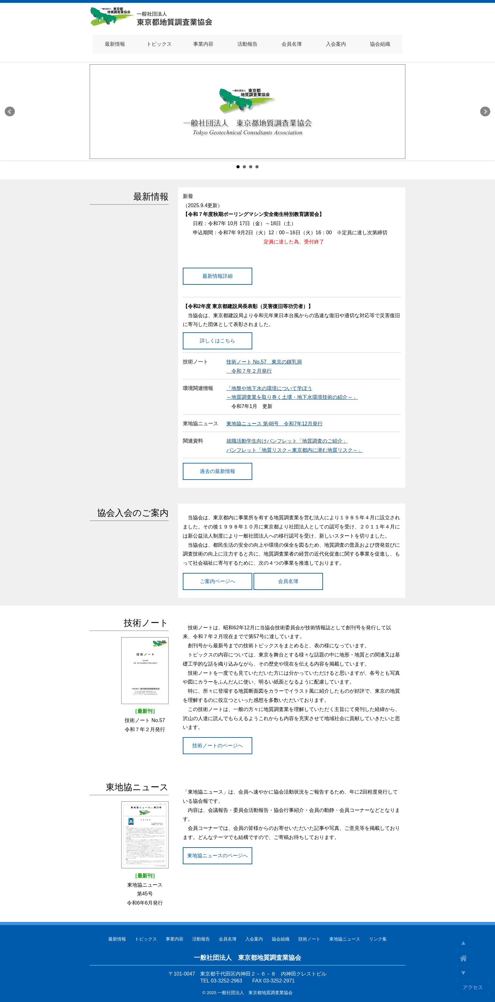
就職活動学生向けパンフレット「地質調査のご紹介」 (287, 441)
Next (485, 112)
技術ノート (309, 938)
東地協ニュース (344, 938)
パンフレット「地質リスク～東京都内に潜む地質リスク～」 (294, 450)
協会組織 (280, 938)
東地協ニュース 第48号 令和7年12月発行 (274, 423)
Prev (10, 112)
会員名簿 (227, 938)
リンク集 (378, 938)
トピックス (146, 938)
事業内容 (174, 938)
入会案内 (254, 938)
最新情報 (117, 938)
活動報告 (201, 938)
